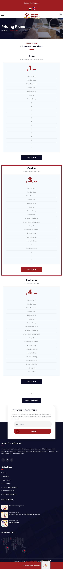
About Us (6, 476)
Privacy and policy (9, 491)
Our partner (7, 480)
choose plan (31, 158)
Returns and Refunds (10, 494)
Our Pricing (6, 484)
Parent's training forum (17, 506)
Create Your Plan (31, 401)
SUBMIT (26, 431)
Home (4, 31)
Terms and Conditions (10, 487)
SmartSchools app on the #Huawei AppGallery (24, 515)
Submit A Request (31, 3)
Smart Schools (14, 523)
